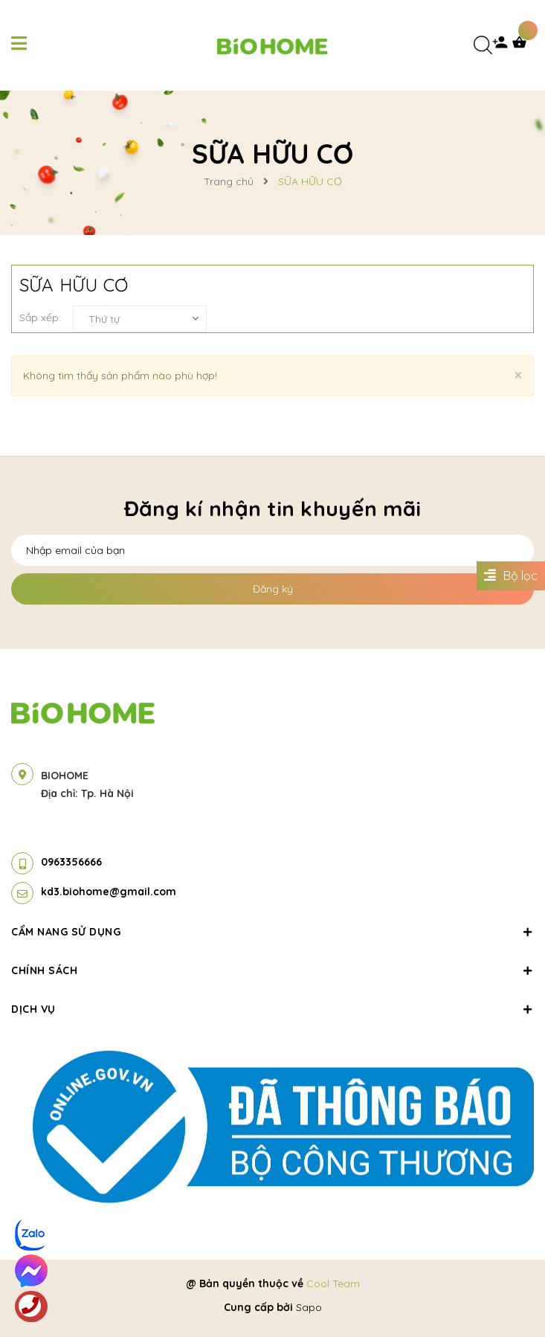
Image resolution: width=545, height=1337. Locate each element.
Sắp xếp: (40, 317)
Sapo (309, 1307)
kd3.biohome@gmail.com (108, 891)
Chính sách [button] (272, 970)
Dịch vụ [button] (272, 1009)
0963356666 (71, 862)
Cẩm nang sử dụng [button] (272, 931)
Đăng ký (273, 589)
